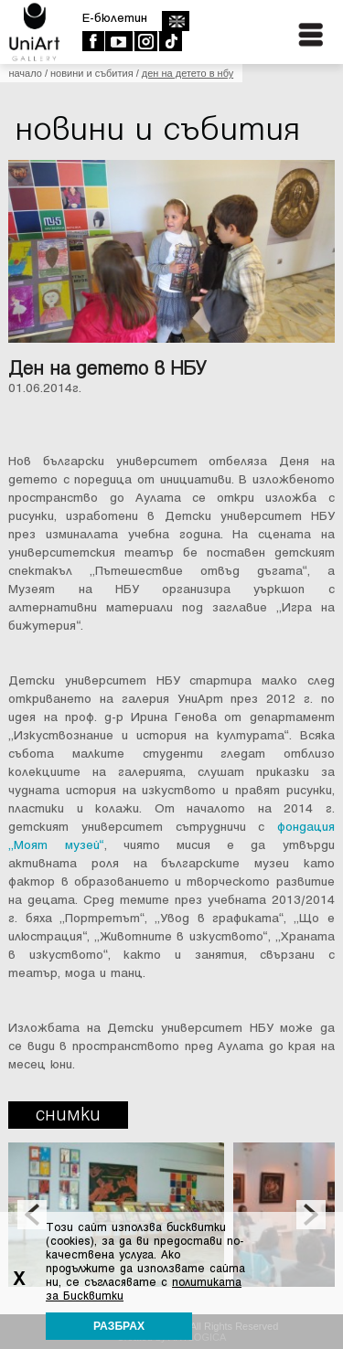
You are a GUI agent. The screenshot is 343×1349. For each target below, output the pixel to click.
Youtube (118, 41)
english (175, 21)
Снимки (68, 1114)
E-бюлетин (114, 18)
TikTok (169, 41)
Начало (24, 73)
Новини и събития (92, 73)
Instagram (145, 41)
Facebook (92, 41)
